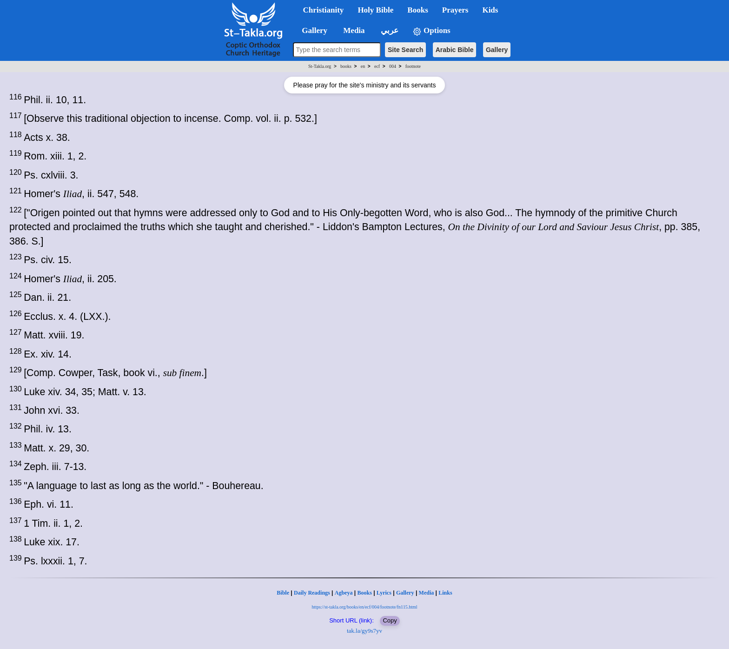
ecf (377, 66)
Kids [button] (490, 10)
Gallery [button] (312, 30)
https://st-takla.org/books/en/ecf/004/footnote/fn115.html (364, 606)
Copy (390, 620)
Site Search (405, 49)
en (363, 66)
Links (445, 592)
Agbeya (344, 592)
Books (364, 592)
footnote (413, 66)
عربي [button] (388, 30)
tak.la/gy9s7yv (364, 630)
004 (392, 66)
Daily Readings (312, 592)
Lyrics (384, 592)
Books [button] (417, 10)
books (345, 66)
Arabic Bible (455, 49)
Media (426, 592)
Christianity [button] (323, 10)
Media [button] (353, 30)
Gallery (497, 49)
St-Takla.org (319, 66)
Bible (283, 592)
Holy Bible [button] (375, 10)
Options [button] (431, 31)
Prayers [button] (455, 10)
